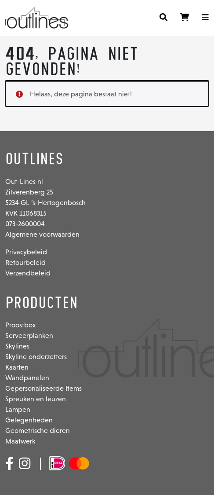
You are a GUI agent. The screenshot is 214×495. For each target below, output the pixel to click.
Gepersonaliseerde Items (43, 388)
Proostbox (20, 325)
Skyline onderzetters (36, 356)
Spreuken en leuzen (35, 399)
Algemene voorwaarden (42, 234)
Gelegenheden (29, 420)
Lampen (17, 409)
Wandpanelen (27, 377)
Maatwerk (20, 441)
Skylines (17, 346)
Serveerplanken (29, 335)
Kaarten (17, 367)
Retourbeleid (25, 262)
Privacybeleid (26, 252)
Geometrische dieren (37, 430)
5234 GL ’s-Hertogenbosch (45, 202)
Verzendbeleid (28, 273)
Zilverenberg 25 (29, 192)
